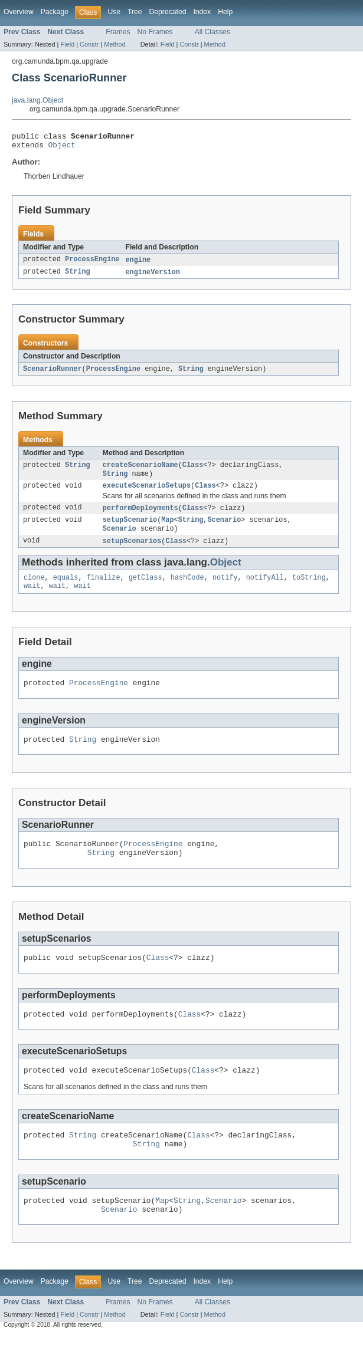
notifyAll (265, 589)
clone (34, 589)
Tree (134, 12)
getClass (145, 589)
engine (138, 263)
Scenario (224, 529)
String (77, 276)
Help (225, 12)
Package (54, 12)
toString (309, 589)
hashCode (187, 589)
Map (167, 529)
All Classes (212, 32)
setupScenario (130, 529)
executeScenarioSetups (147, 493)
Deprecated (168, 12)
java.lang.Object (37, 100)
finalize (103, 589)
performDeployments (140, 516)
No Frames (155, 32)
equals (66, 589)
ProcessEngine (92, 263)
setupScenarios (132, 552)
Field (67, 44)
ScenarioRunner (52, 374)
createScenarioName (140, 471)
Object (62, 148)
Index (202, 12)
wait (32, 599)
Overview (19, 12)
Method (114, 44)
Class (193, 471)
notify (225, 589)
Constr (89, 44)
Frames (118, 32)
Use (113, 12)
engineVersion (152, 276)
